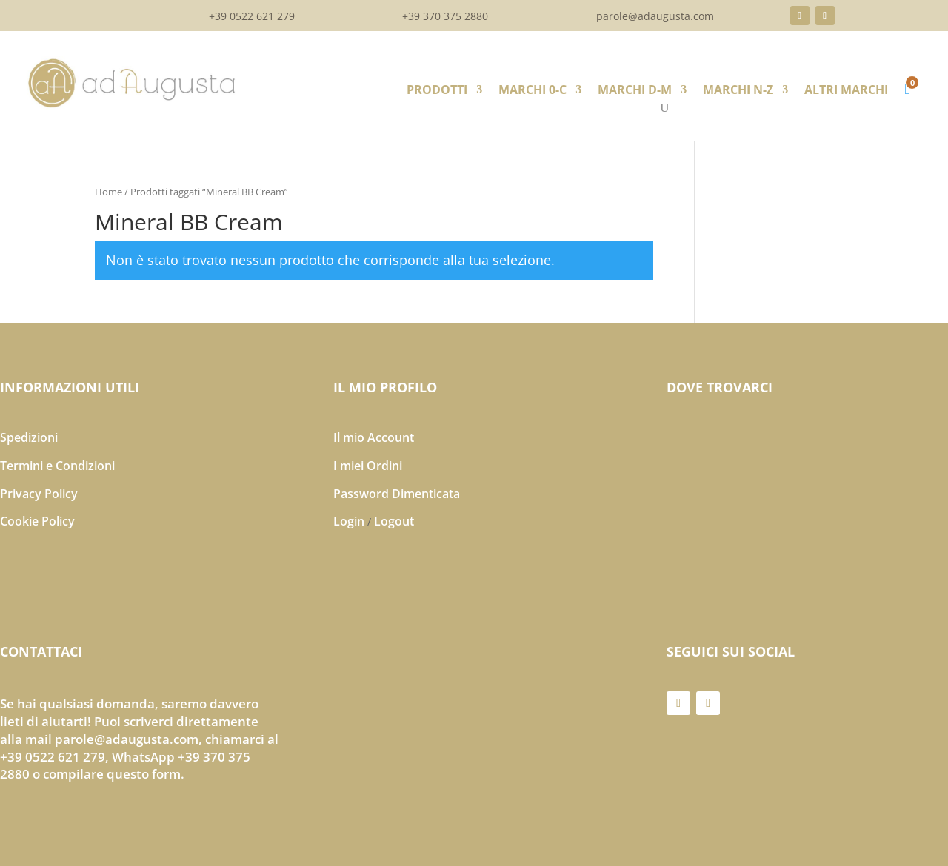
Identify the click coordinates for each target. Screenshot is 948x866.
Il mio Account (373, 437)
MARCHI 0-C (532, 91)
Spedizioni (29, 437)
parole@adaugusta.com (655, 17)
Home (108, 191)
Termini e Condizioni (57, 465)
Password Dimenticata (396, 494)
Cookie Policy (37, 521)
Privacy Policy (39, 494)
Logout (394, 521)
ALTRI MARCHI (846, 91)
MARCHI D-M (635, 91)
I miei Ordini (367, 465)
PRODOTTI (437, 91)
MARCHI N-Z (738, 91)
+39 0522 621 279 (252, 17)
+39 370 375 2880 (445, 17)
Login (348, 521)
